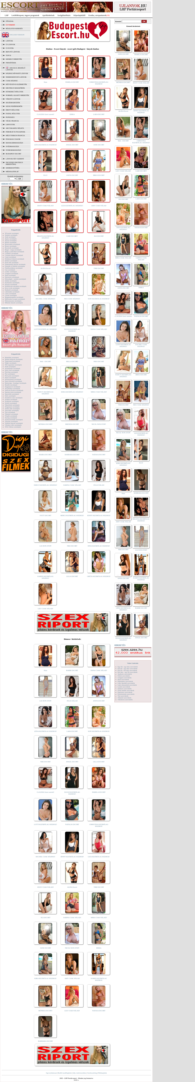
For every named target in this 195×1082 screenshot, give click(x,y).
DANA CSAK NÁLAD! (98, 329)
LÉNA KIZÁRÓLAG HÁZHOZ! (45, 145)
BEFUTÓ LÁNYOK (13, 52)
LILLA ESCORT (72, 576)
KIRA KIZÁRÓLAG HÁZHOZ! (72, 392)
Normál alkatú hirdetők (17, 95)
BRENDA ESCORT (72, 424)
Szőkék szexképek (11, 399)
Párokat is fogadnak (15, 132)
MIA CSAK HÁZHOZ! (72, 299)
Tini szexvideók (123, 696)
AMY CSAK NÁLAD (98, 206)
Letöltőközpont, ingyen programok (25, 15)
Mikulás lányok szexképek (14, 303)
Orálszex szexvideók (124, 689)
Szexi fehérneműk (14, 106)
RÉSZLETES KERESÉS (14, 28)
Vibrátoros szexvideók (125, 699)
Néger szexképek (10, 363)
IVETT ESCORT (45, 515)
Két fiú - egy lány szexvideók (127, 668)
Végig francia (12, 121)
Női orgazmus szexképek (13, 365)
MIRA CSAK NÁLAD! (99, 392)
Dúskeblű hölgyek (14, 92)
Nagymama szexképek (12, 361)
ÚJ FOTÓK (10, 48)
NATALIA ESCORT (72, 268)
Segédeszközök (13, 102)
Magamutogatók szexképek (14, 297)
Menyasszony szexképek (13, 301)
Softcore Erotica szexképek (14, 390)
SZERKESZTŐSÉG (13, 168)
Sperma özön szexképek (13, 392)
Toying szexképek (11, 418)
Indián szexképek (11, 281)
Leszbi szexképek (11, 295)
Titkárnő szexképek (11, 414)
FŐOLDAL (10, 21)
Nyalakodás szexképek (12, 368)
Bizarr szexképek (10, 246)
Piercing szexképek (11, 372)
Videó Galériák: (132, 663)
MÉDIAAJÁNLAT (12, 171)
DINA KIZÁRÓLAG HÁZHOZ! (99, 546)
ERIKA (72, 114)
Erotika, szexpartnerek (97, 15)
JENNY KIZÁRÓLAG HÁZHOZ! (98, 515)
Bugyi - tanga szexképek (13, 250)
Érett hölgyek (13, 110)
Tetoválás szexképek (12, 410)
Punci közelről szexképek (13, 381)
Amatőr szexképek (11, 235)
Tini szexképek (10, 412)
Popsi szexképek (10, 377)
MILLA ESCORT (72, 361)
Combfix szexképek (11, 253)
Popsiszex (10, 117)
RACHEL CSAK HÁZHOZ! (45, 299)
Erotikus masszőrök (15, 88)
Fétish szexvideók (124, 676)
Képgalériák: (16, 230)
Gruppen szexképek (11, 273)
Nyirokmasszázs (13, 150)
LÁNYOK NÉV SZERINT (15, 159)
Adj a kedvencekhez (79, 1073)
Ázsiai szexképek (11, 241)
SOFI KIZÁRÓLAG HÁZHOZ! (99, 299)
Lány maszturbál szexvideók (127, 685)
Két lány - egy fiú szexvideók (127, 672)
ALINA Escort (45, 268)
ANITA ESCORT (72, 175)
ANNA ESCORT (123, 578)
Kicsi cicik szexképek (12, 288)
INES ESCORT (99, 361)
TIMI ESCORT (99, 268)
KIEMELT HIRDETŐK (14, 59)
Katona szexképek (11, 284)
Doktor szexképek (11, 261)
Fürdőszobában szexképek (14, 268)
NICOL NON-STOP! (99, 424)
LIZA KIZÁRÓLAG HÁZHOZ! (72, 206)
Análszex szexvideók (125, 674)
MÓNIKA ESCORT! (45, 424)
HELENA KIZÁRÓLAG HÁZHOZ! (45, 237)
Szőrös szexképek (11, 403)
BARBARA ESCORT (72, 454)
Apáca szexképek (11, 239)
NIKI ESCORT (72, 546)
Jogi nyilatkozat (51, 1073)
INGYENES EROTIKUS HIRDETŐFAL (14, 163)
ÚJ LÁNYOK (10, 44)
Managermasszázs (14, 143)
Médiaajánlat (102, 1073)
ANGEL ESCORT (72, 145)
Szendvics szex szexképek (13, 398)
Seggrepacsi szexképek (12, 387)
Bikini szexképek (10, 242)
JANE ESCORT (98, 145)
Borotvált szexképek (12, 248)
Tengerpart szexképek (12, 407)
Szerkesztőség (92, 1073)
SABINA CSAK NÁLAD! (72, 485)
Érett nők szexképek (11, 262)
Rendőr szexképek (11, 385)
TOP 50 (8, 55)
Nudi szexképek (10, 367)
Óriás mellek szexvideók (126, 690)
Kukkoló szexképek (11, 290)
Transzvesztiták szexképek (14, 419)
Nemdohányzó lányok (16, 77)
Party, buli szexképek (12, 370)
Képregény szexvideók (125, 681)
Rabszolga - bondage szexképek (15, 383)
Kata (45, 82)
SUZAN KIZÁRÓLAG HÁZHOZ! (72, 330)
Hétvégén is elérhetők (16, 84)
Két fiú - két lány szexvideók (127, 670)
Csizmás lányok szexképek (14, 255)
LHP (7, 15)
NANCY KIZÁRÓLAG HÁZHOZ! (45, 393)
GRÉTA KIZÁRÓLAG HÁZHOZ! (99, 576)
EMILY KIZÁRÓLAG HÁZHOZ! (45, 485)
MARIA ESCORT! (45, 454)
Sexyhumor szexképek (12, 388)
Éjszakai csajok (13, 139)
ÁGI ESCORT (99, 236)
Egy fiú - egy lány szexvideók (128, 667)
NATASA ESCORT (98, 454)
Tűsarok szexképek (11, 421)
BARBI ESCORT (72, 670)
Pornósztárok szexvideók (126, 694)
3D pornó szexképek (12, 233)
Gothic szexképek (11, 272)
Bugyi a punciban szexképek (14, 251)
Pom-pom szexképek (12, 376)
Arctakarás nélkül (15, 128)
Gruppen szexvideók (124, 678)
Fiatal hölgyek (13, 113)
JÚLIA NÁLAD (98, 485)
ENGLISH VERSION (17, 35)
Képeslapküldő (79, 15)
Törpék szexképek (11, 416)
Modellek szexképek (12, 357)
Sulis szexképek (10, 396)
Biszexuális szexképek (12, 244)
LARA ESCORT (99, 114)
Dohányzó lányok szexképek (14, 259)
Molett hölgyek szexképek (14, 359)
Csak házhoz (12, 81)
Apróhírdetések (48, 15)
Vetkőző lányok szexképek (14, 423)
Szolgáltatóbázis (63, 15)
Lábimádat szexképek (12, 292)
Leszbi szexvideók (124, 687)
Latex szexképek (10, 293)
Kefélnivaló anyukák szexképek (15, 286)
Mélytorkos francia (15, 135)
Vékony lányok (13, 99)
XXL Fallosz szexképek (13, 427)
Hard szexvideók (123, 679)
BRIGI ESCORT (98, 175)
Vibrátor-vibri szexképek (13, 425)
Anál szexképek (10, 237)
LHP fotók (10, 124)
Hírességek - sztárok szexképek (15, 279)
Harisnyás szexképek (12, 277)
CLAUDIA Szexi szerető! (45, 114)
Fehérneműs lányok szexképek (15, 264)
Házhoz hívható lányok (17, 73)
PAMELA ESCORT (72, 82)
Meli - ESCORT (45, 361)
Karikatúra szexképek (12, 283)
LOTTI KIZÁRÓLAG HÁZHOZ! (45, 329)
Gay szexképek (10, 270)
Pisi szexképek (10, 374)
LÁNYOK (9, 41)
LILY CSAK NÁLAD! (45, 608)
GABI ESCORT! (72, 236)
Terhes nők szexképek (12, 409)
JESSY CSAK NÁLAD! (45, 206)
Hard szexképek (10, 275)
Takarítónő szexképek (12, 405)
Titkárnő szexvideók (124, 698)
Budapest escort (13, 154)
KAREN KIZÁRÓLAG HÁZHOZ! (45, 577)
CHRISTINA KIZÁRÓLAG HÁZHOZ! (98, 83)
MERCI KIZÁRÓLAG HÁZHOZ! (72, 515)
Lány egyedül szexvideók (126, 683)
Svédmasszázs (12, 146)
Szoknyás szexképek (12, 401)
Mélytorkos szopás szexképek (15, 299)
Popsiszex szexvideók (125, 692)
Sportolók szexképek (12, 394)
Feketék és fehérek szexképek (15, 266)
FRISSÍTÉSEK (11, 63)
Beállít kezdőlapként (65, 1073)
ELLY (45, 175)
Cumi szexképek (10, 257)
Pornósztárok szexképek (13, 379)
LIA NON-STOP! (45, 546)
